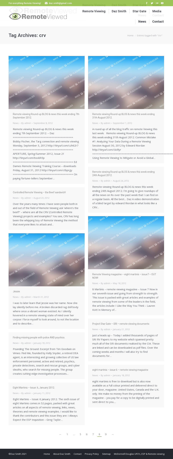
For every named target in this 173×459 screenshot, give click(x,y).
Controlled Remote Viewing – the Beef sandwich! (39, 192)
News (16, 123)
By (26, 123)
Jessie (16, 291)
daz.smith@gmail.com (60, 3)
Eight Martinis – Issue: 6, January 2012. (34, 387)
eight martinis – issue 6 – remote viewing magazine (120, 369)
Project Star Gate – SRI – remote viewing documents (120, 323)
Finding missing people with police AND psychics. (39, 337)
